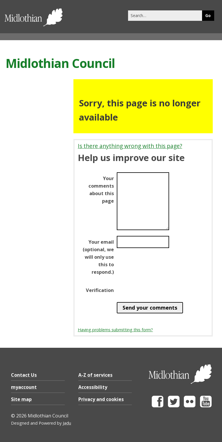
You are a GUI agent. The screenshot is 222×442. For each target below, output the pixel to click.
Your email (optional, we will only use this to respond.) (98, 257)
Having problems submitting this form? (115, 329)
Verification (100, 290)
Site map (21, 399)
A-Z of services (95, 375)
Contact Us (24, 375)
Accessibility (92, 387)
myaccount (24, 387)
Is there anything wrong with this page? (130, 146)
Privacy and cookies (101, 399)
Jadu (67, 423)
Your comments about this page (101, 189)
